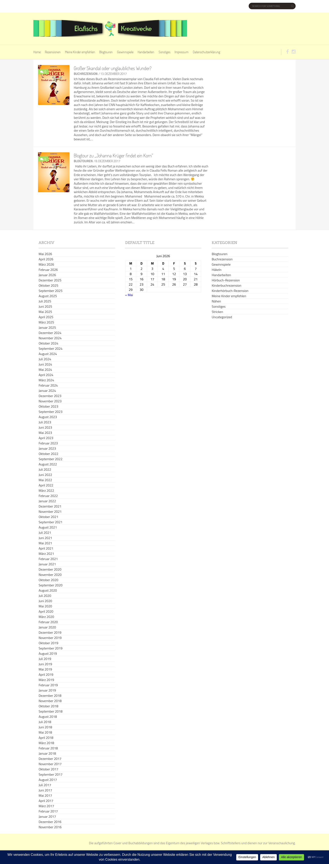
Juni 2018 (45, 727)
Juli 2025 (45, 301)
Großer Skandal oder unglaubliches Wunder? (112, 68)
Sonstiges (164, 52)
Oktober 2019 (48, 642)
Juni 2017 (45, 790)
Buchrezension (86, 73)
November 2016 (50, 827)
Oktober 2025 (48, 285)
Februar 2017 (48, 811)
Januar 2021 (47, 564)
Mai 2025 (45, 311)
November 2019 (50, 637)
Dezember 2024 (50, 332)
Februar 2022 (48, 495)
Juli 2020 (45, 595)
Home (37, 52)
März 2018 (46, 742)
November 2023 (50, 401)
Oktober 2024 (48, 343)
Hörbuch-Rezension (226, 280)
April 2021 (46, 548)
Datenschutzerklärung (206, 52)
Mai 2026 (45, 253)
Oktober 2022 (48, 453)
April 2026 (46, 259)
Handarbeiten (146, 52)
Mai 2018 (45, 732)
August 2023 (48, 416)
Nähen (216, 301)
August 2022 (48, 464)
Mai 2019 (45, 669)
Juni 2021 (45, 537)
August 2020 (48, 590)
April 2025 (46, 316)
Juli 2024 (45, 359)
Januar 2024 (47, 390)
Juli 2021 (45, 532)
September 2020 (51, 585)
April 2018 (46, 737)
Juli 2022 (45, 469)
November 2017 (50, 763)
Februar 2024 (48, 385)
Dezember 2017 (50, 758)
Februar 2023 (48, 443)
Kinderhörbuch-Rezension (230, 290)
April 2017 (46, 800)
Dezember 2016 (50, 821)
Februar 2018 (48, 748)
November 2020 (50, 574)
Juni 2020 (45, 600)
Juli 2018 (45, 721)
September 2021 (51, 522)
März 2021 (46, 553)
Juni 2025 (45, 306)
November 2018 (50, 700)
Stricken (217, 311)
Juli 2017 (45, 784)
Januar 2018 (47, 753)
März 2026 (46, 264)
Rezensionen (53, 52)
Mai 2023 (45, 432)
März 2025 (46, 322)
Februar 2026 (48, 269)
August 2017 (48, 779)
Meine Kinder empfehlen (80, 52)
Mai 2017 (45, 795)
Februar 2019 (48, 685)
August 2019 (48, 653)
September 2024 (51, 348)
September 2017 (51, 774)
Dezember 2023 (50, 395)
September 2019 (51, 648)
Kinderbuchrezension (226, 285)
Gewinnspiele (125, 52)
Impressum (181, 52)
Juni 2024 (45, 364)
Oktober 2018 (48, 706)
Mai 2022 (45, 479)
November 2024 (50, 338)
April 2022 (46, 485)
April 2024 (46, 374)
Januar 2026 (47, 274)
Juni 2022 (45, 474)
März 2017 (46, 805)
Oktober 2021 (48, 516)
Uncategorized (222, 316)
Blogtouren (106, 52)
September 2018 (51, 711)
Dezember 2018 (50, 695)
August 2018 (48, 716)
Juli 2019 (45, 658)
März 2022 (46, 490)
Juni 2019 (45, 664)
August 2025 (48, 295)
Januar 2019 (47, 690)
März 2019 (46, 679)
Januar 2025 (47, 327)
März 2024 (46, 380)
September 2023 (51, 411)
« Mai (129, 294)
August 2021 (48, 527)
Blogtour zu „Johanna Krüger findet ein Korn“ (113, 155)
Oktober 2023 (48, 406)
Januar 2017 (47, 816)
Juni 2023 (45, 427)
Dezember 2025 (50, 280)
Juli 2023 (45, 422)
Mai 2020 (45, 606)
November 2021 (50, 511)
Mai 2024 (45, 369)
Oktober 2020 (48, 579)
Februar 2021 (48, 558)
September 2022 (51, 458)
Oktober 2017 (48, 769)
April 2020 (46, 611)
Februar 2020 (48, 621)
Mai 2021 (45, 543)
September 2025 (51, 290)
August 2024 (48, 353)
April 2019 (46, 674)
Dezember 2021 (50, 506)
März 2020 (46, 616)
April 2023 (46, 437)
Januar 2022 (47, 501)
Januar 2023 (47, 448)
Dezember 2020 (50, 569)
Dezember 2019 (50, 632)
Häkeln (217, 269)
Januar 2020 (47, 627)
